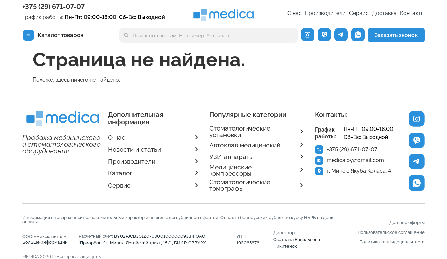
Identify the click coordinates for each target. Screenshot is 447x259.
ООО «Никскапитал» (45, 239)
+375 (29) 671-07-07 (53, 7)
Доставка (384, 13)
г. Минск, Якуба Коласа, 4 (359, 172)
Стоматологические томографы (239, 185)
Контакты (412, 13)
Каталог (120, 173)
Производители (325, 13)
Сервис (359, 13)
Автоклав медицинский (244, 145)
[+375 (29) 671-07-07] (319, 149)
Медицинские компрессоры (230, 170)
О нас (294, 13)
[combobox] (208, 35)
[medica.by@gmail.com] (319, 161)
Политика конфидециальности (392, 241)
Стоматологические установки (239, 131)
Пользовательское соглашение (391, 232)
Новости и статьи (134, 149)
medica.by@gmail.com (356, 161)
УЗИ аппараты (231, 156)
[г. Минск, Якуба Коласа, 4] (319, 172)
